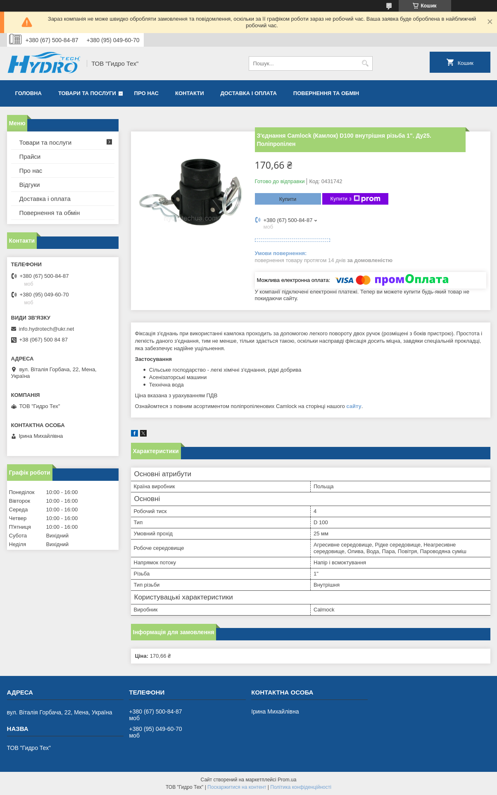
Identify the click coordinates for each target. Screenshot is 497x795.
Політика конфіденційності (300, 787)
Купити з (355, 199)
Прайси (30, 156)
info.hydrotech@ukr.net (46, 329)
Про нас (146, 93)
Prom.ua (287, 780)
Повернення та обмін (326, 93)
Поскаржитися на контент (236, 787)
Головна (28, 93)
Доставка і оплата (249, 93)
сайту (353, 406)
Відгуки (29, 184)
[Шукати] (365, 63)
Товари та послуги (87, 93)
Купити (288, 199)
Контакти (189, 93)
